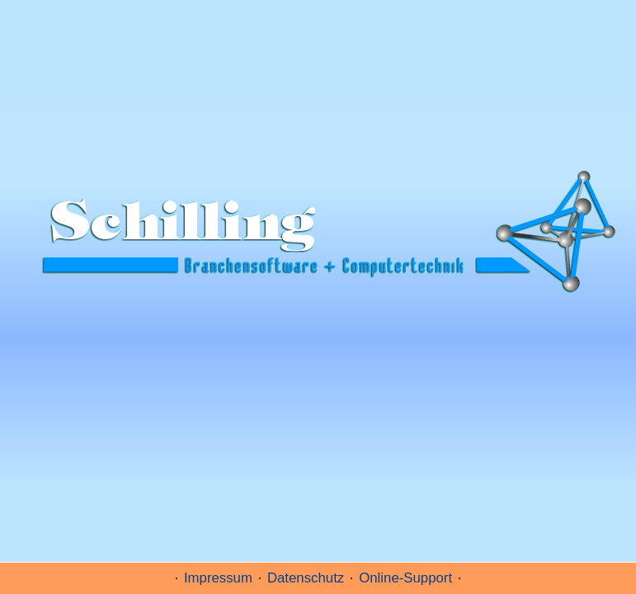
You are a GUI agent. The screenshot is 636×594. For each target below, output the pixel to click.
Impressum (218, 578)
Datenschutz (305, 578)
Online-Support (405, 578)
